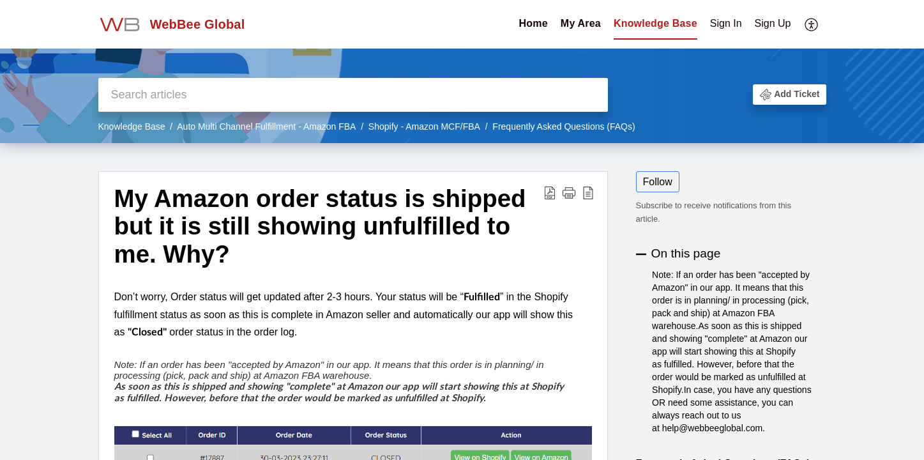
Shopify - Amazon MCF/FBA (424, 126)
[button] (789, 94)
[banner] (462, 71)
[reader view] (588, 193)
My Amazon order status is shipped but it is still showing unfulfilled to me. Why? (320, 226)
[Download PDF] (549, 193)
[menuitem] (751, 24)
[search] (353, 95)
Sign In (726, 23)
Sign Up (773, 23)
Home (533, 23)
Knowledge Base (655, 23)
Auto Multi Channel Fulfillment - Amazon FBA (266, 126)
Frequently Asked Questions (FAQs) (563, 126)
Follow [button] (657, 181)
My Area (581, 23)
